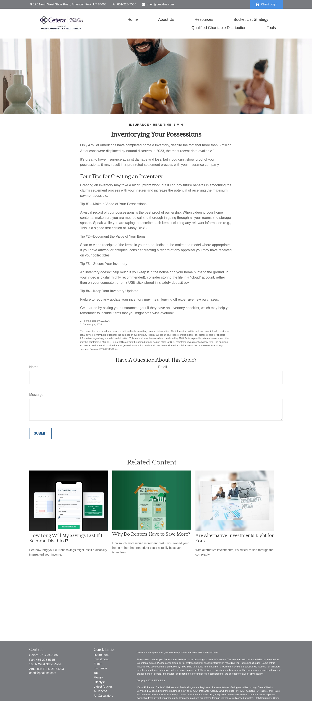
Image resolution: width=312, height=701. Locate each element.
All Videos (100, 691)
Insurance (100, 668)
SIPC (245, 691)
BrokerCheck (212, 652)
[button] (133, 19)
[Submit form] (40, 433)
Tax (96, 673)
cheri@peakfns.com (157, 4)
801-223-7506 (124, 4)
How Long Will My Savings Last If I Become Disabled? (65, 538)
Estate (98, 664)
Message (36, 394)
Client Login (266, 4)
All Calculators (103, 695)
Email (162, 367)
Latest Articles (103, 686)
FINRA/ (238, 691)
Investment (101, 659)
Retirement (101, 654)
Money (98, 677)
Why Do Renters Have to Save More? (151, 534)
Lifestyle (99, 682)
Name (34, 367)
